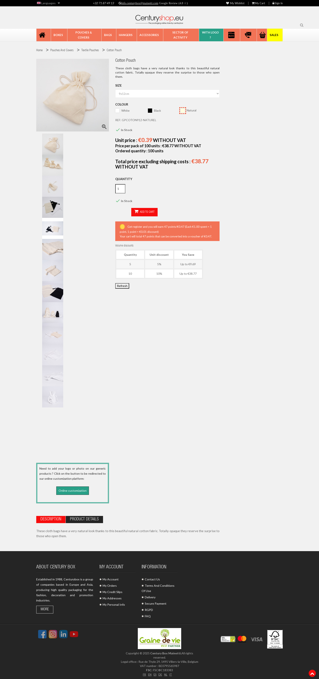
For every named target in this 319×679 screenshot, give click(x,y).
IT (171, 673)
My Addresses (112, 597)
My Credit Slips (112, 590)
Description (50, 518)
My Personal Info (114, 603)
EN (149, 673)
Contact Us (152, 578)
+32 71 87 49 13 (103, 3)
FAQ (148, 615)
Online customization (73, 490)
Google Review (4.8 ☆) (173, 3)
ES (154, 673)
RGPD (149, 608)
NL (166, 673)
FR (143, 673)
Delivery (150, 596)
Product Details (84, 518)
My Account (111, 578)
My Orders (110, 584)
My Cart (258, 3)
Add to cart (128, 212)
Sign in (277, 3)
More (45, 608)
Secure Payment (155, 602)
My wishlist (235, 3)
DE (160, 673)
